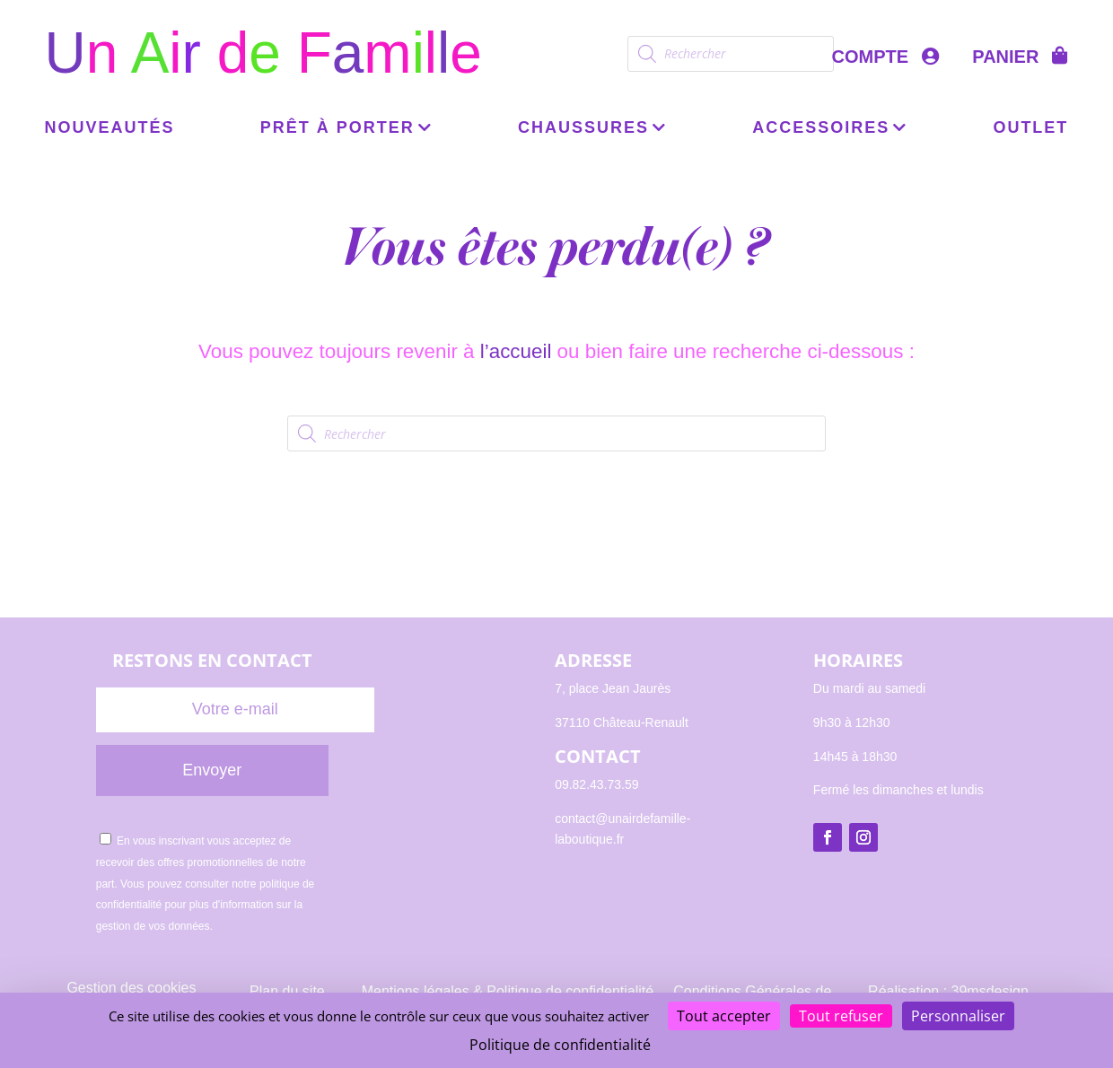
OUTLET (1030, 128)
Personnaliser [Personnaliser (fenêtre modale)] (958, 1016)
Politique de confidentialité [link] (560, 1045)
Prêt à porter (337, 128)
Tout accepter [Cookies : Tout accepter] (724, 1016)
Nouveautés (110, 128)
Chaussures (583, 128)
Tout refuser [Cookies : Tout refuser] (841, 1016)
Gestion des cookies (131, 987)
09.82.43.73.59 (596, 784)
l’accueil (516, 351)
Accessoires (821, 128)
